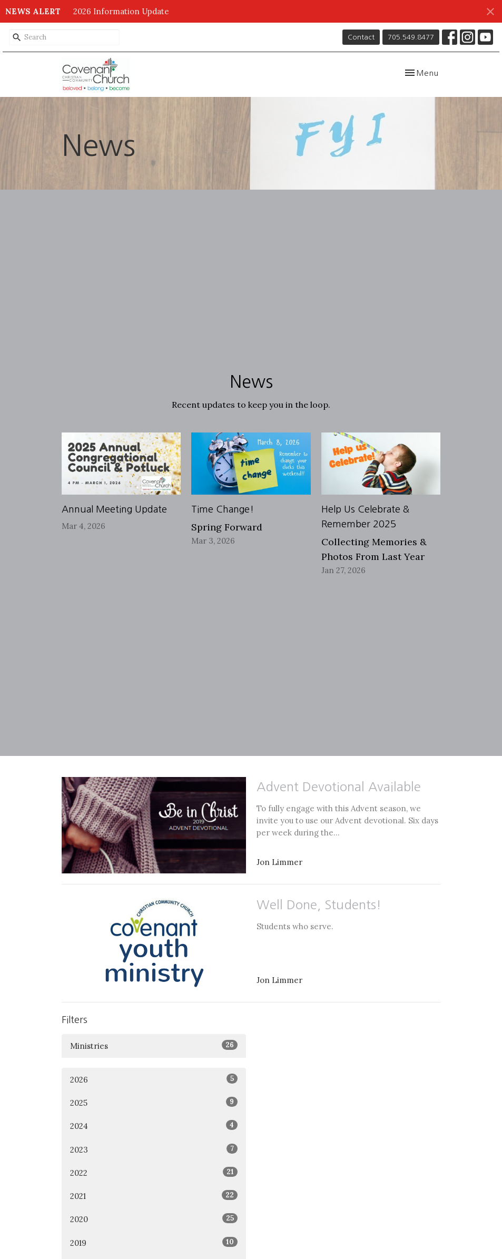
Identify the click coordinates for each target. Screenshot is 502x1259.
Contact (361, 37)
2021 (154, 1195)
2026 (154, 1079)
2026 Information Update (121, 11)
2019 (154, 1242)
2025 (154, 1102)
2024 (154, 1125)
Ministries (154, 1045)
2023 (154, 1149)
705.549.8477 (411, 37)
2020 (154, 1218)
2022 (154, 1172)
